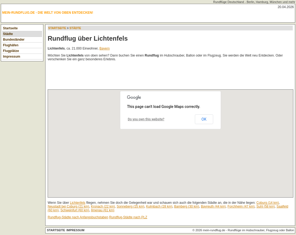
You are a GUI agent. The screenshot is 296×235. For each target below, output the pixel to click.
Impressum (11, 56)
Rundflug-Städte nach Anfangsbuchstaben (78, 217)
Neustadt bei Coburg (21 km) (68, 206)
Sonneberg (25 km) (130, 206)
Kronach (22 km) (103, 206)
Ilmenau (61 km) (102, 210)
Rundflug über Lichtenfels (88, 38)
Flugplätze (11, 51)
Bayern (104, 48)
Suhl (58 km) (265, 206)
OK (203, 119)
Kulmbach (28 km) (159, 206)
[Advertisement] (146, 76)
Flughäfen (10, 45)
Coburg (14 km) (267, 203)
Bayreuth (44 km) (213, 206)
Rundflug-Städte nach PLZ (128, 217)
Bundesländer (14, 39)
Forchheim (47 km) (241, 206)
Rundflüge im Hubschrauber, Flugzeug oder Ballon (261, 230)
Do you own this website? (146, 119)
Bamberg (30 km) (186, 206)
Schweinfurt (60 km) (74, 210)
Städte (8, 34)
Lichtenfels (77, 203)
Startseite (10, 28)
